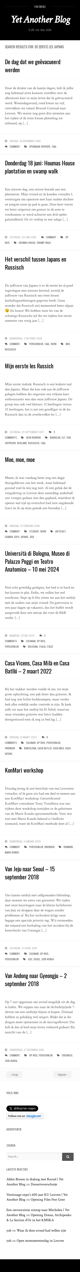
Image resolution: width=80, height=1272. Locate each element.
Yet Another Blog (40, 19)
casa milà (58, 748)
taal (54, 146)
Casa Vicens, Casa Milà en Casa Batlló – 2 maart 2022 (37, 667)
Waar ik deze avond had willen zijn (41, 1230)
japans (24, 537)
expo (16, 537)
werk (54, 344)
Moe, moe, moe (20, 459)
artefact (60, 531)
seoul (36, 959)
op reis (41, 641)
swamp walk (44, 242)
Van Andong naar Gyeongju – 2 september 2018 (36, 979)
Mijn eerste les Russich (29, 366)
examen (9, 537)
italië (50, 646)
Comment (15, 146)
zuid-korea (47, 959)
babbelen (55, 437)
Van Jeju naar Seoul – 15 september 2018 (30, 873)
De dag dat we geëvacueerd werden (32, 65)
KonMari (68, 847)
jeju (30, 959)
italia (42, 646)
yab (8, 1230)
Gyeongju (67, 1055)
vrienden (10, 748)
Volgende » (62, 1074)
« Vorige (14, 1074)
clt (63, 437)
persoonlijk (36, 344)
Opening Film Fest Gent (48, 1199)
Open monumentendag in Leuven (40, 1240)
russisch (10, 349)
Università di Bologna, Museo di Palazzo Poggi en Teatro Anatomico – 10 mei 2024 (37, 561)
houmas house (27, 242)
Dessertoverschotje (44, 1184)
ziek (32, 537)
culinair (31, 641)
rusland (22, 443)
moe (68, 344)
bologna (33, 646)
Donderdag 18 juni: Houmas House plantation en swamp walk (40, 167)
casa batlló (45, 748)
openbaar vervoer (39, 146)
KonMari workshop (24, 770)
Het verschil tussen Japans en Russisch (35, 263)
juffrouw (10, 443)
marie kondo (12, 852)
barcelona (30, 748)
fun (69, 437)
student (34, 531)
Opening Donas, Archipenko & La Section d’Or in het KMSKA (38, 1217)
